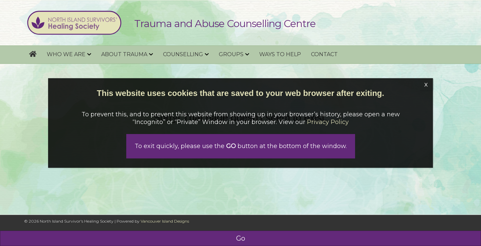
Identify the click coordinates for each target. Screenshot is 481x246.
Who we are (66, 54)
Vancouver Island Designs (165, 221)
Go (240, 238)
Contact (324, 54)
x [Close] (426, 84)
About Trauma (124, 54)
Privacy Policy (328, 122)
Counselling (183, 54)
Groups (231, 54)
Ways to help (280, 54)
